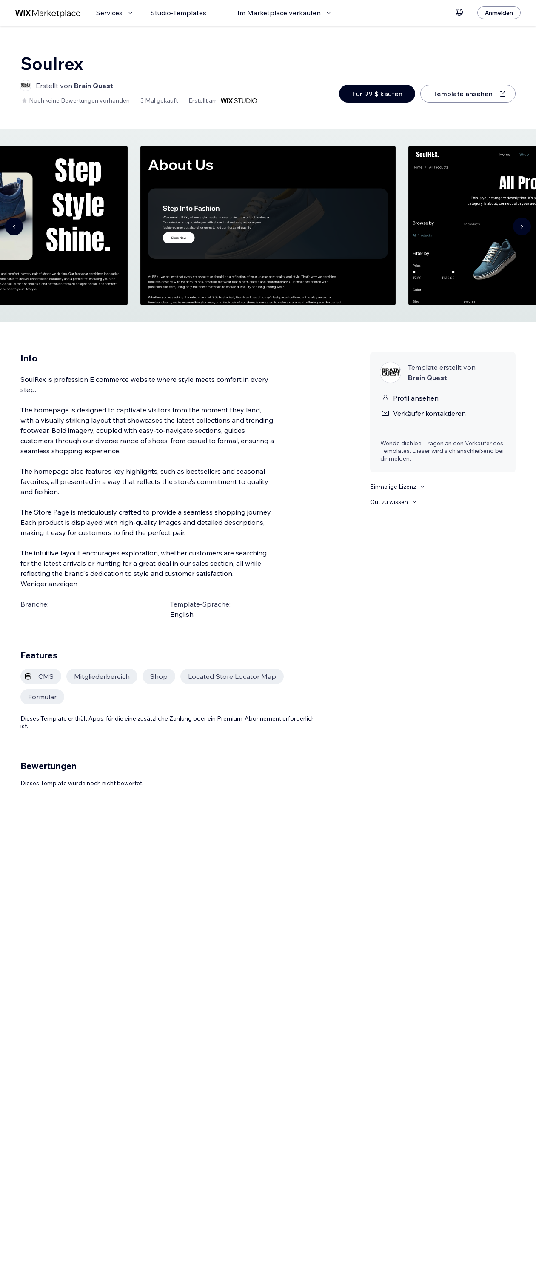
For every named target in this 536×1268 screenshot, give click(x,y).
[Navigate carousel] (14, 226)
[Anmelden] (499, 12)
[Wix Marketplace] (48, 13)
